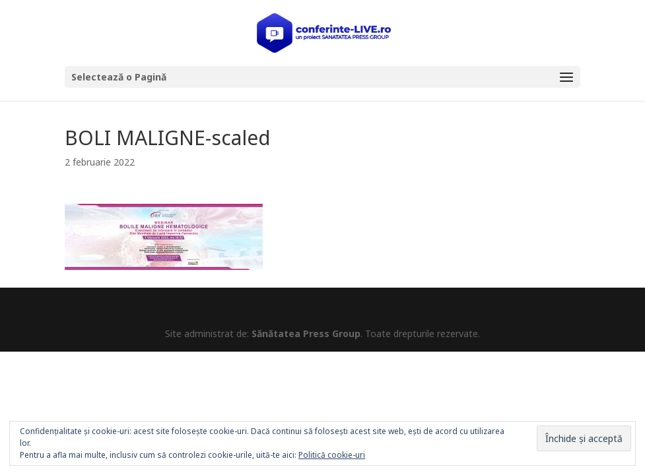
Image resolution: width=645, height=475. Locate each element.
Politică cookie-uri (331, 454)
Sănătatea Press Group (306, 333)
